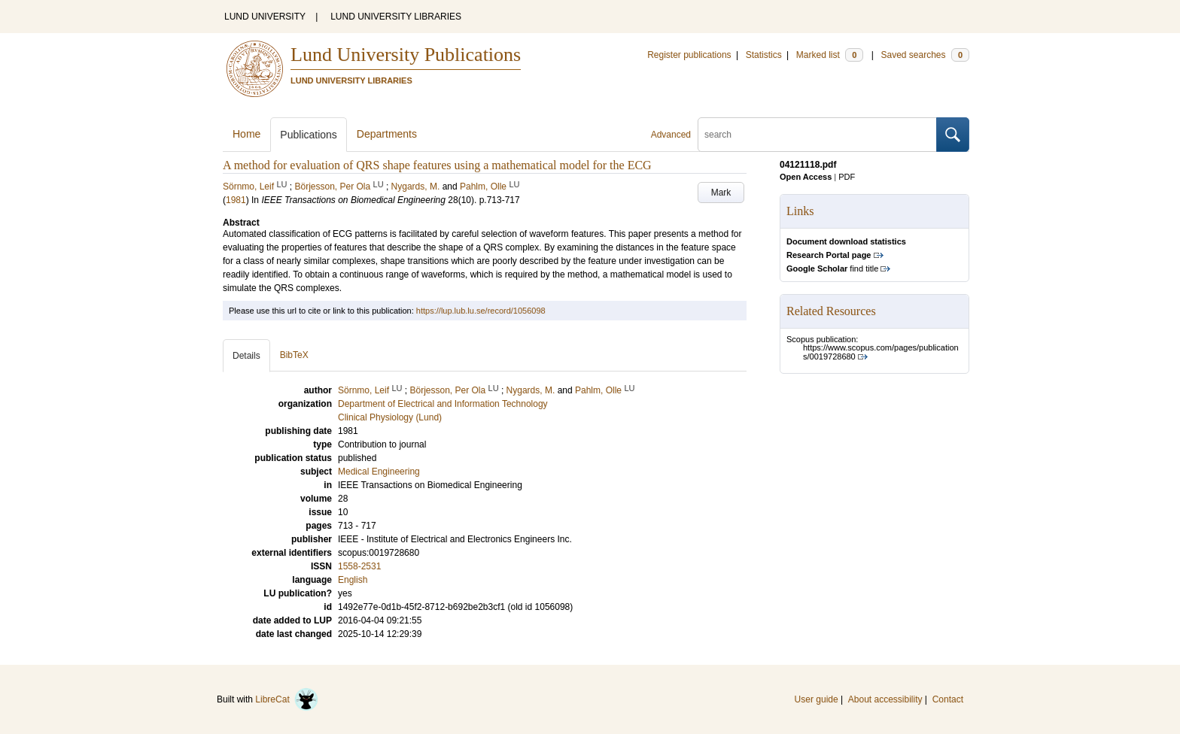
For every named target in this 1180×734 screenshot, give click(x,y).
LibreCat (286, 699)
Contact (947, 699)
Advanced (671, 134)
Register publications (689, 55)
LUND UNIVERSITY (265, 16)
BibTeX (294, 355)
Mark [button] (721, 192)
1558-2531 (359, 566)
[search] (817, 134)
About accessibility (885, 699)
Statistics (764, 55)
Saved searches (924, 55)
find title (832, 268)
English (352, 580)
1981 (236, 200)
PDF (846, 176)
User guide (816, 699)
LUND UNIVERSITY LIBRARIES (395, 16)
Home (246, 134)
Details (246, 355)
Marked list (829, 55)
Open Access (806, 176)
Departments (387, 134)
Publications (308, 135)
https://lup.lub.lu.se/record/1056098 (481, 310)
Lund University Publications (405, 54)
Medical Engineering (379, 471)
